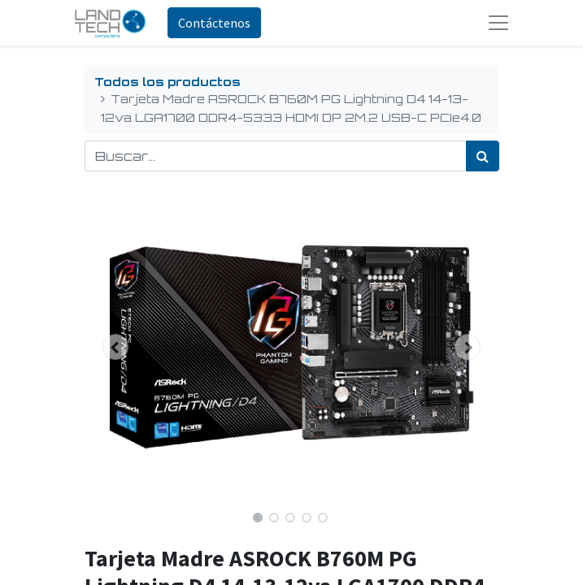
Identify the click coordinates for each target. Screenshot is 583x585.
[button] (116, 347)
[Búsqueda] (482, 156)
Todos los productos (167, 81)
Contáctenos (214, 23)
